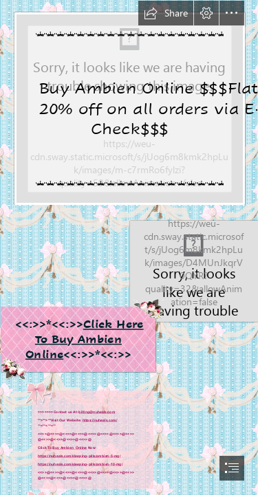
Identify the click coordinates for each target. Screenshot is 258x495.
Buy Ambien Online (69, 448)
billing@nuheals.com (96, 412)
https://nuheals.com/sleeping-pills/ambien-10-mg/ (80, 464)
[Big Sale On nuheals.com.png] (129, 103)
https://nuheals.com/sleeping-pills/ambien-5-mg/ (79, 456)
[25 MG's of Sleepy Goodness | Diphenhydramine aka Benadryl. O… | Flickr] (129, 293)
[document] (129, 247)
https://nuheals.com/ (100, 420)
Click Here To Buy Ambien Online (84, 339)
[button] (165, 13)
